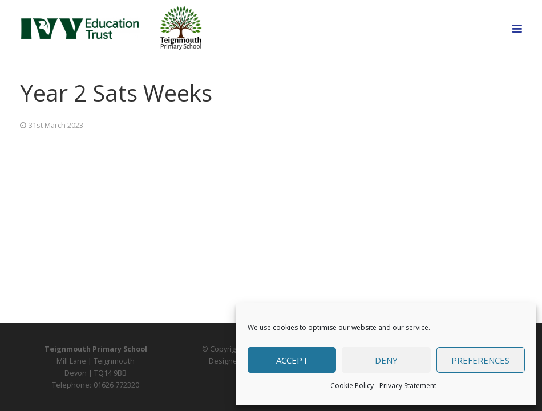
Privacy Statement (407, 385)
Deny (386, 360)
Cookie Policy (352, 385)
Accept (292, 360)
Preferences (480, 360)
